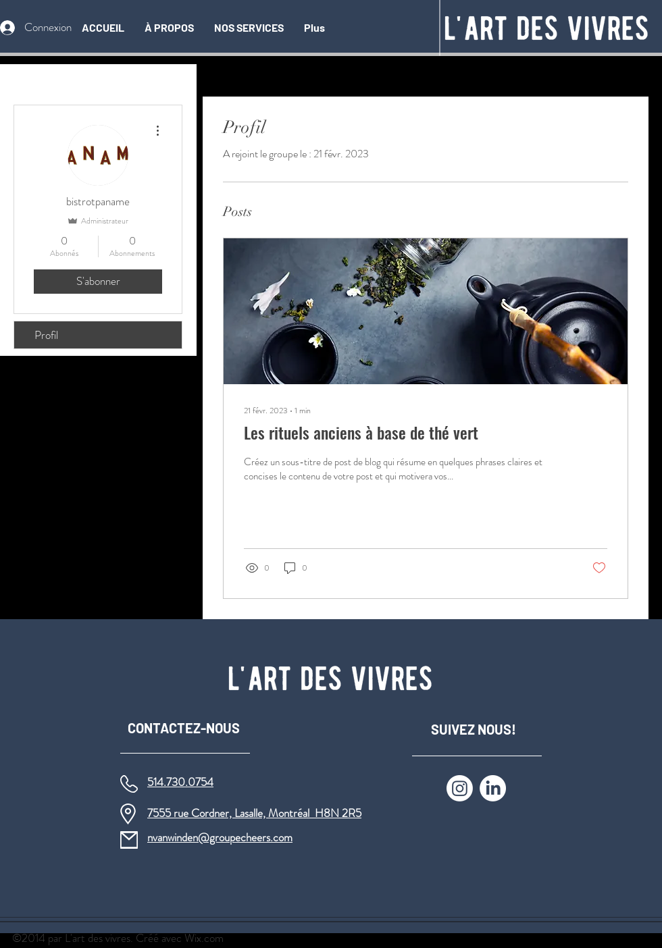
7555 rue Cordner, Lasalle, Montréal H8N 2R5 (254, 813)
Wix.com (204, 938)
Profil (46, 335)
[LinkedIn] (493, 788)
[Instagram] (460, 788)
